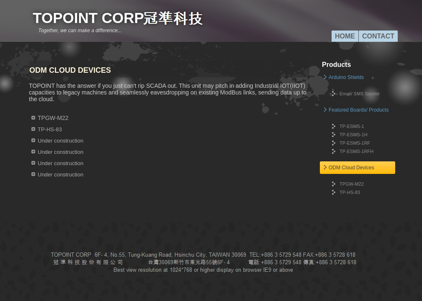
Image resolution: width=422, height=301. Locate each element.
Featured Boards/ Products (359, 110)
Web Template (190, 289)
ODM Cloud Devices (351, 168)
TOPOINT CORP (88, 18)
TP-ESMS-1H (354, 134)
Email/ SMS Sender (360, 93)
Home (345, 36)
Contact (378, 36)
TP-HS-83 (350, 192)
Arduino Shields (346, 77)
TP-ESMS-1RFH (356, 151)
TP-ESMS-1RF (355, 142)
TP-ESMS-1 (352, 126)
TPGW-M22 (352, 183)
